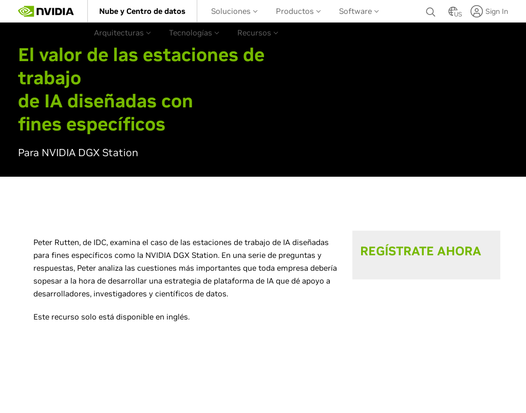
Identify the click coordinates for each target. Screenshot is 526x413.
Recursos (257, 32)
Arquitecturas (122, 32)
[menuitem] (142, 11)
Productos (298, 11)
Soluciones (234, 11)
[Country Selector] (453, 14)
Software (359, 11)
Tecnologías (194, 32)
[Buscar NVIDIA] (432, 9)
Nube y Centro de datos (142, 11)
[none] (432, 11)
